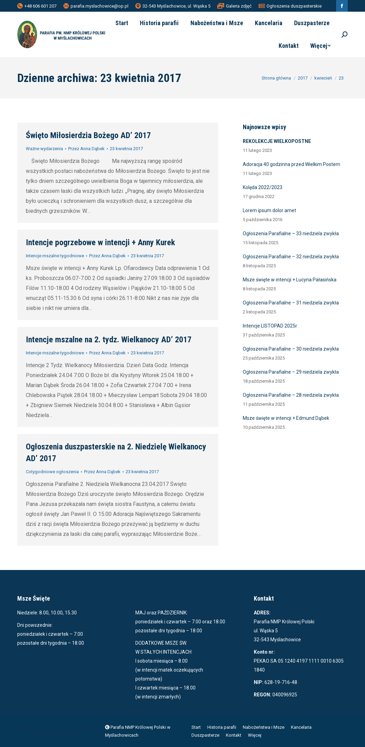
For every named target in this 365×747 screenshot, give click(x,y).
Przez (86, 148)
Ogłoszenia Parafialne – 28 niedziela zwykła (291, 395)
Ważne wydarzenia (44, 148)
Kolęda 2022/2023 (262, 187)
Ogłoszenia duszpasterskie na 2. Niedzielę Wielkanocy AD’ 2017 (116, 452)
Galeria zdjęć (234, 6)
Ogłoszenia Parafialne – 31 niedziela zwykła (291, 302)
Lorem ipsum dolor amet (269, 210)
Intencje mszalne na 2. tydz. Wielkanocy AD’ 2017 (108, 339)
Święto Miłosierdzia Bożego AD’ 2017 (88, 135)
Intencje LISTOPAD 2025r (270, 326)
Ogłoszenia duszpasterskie (290, 6)
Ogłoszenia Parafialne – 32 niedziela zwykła (291, 256)
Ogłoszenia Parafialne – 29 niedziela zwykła (291, 372)
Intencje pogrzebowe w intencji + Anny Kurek (100, 242)
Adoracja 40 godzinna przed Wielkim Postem (291, 164)
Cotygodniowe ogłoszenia (52, 471)
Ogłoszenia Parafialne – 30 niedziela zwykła (291, 349)
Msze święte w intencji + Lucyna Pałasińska (289, 279)
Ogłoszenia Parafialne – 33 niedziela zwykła (291, 233)
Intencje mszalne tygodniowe (55, 255)
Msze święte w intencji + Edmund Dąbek (286, 418)
